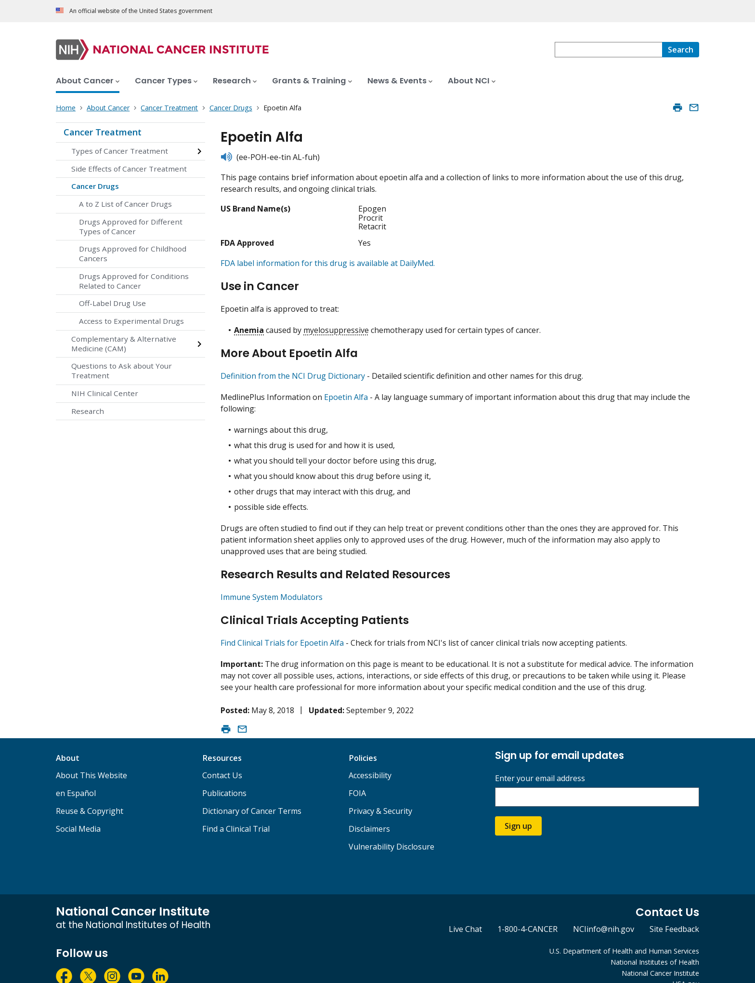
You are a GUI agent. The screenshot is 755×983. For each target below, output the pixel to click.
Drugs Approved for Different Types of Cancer (130, 226)
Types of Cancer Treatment (119, 151)
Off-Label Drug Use (112, 303)
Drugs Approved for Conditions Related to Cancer (134, 281)
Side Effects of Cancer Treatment (129, 168)
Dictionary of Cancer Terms (251, 794)
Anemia (249, 325)
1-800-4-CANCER (527, 912)
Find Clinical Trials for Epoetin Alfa (282, 626)
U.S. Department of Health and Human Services (624, 934)
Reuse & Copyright (89, 794)
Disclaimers (369, 812)
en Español (76, 776)
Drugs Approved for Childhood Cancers (132, 253)
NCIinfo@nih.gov (603, 912)
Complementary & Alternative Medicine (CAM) (123, 343)
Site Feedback (674, 912)
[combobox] (608, 49)
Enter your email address (540, 762)
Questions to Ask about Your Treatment (121, 370)
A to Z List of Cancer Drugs (125, 204)
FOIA (357, 776)
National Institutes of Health (655, 945)
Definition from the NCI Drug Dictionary (293, 367)
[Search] (680, 49)
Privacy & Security (380, 794)
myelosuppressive (336, 325)
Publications (224, 776)
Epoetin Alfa (346, 389)
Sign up (518, 809)
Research (87, 411)
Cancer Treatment (103, 132)
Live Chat (465, 912)
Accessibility (370, 759)
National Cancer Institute (660, 956)
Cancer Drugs (95, 186)
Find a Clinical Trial (236, 812)
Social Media (78, 812)
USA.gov (686, 967)
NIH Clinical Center (104, 393)
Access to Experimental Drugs (131, 321)
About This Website (91, 759)
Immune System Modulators (272, 584)
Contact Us (222, 759)
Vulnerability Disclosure (391, 830)
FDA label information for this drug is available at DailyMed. (328, 263)
